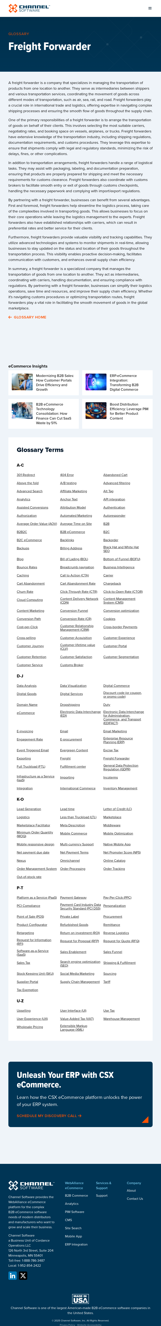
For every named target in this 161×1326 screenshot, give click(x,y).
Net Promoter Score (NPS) (122, 852)
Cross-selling (26, 638)
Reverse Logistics (116, 933)
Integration (25, 788)
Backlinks (67, 540)
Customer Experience (119, 638)
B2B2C (22, 532)
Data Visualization (73, 686)
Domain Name (27, 705)
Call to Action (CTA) (74, 575)
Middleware (112, 825)
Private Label (69, 917)
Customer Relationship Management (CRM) (76, 628)
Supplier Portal (27, 982)
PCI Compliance (28, 906)
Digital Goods (26, 694)
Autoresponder (114, 516)
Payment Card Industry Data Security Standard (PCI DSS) (80, 906)
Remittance (111, 925)
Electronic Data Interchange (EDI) (80, 714)
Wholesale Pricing (30, 1027)
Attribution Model (73, 507)
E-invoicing (25, 731)
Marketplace (112, 817)
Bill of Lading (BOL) (74, 559)
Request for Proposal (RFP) (79, 941)
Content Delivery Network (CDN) (79, 600)
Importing (67, 777)
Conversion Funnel (74, 611)
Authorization (27, 516)
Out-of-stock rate (29, 877)
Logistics (23, 817)
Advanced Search (30, 491)
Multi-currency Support (77, 844)
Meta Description (72, 825)
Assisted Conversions (32, 507)
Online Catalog (114, 861)
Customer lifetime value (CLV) (77, 647)
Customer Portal (115, 646)
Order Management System (37, 869)
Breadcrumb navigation (77, 567)
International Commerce (78, 788)
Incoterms (110, 777)
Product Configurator (32, 925)
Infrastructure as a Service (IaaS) (36, 778)
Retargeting (25, 933)
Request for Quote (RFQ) (121, 941)
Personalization (114, 906)
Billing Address (71, 548)
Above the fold (28, 483)
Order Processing (72, 869)
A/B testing (68, 483)
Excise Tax (110, 750)
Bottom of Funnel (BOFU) (121, 559)
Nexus (21, 861)
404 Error (67, 475)
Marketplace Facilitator (33, 825)
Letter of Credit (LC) (117, 809)
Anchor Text (69, 499)
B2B (106, 524)
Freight (65, 758)
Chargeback (112, 583)
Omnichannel (70, 861)
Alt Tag (108, 491)
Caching (23, 575)
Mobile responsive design (35, 844)
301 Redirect (26, 475)
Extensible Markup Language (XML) (73, 1028)
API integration (114, 499)
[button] (150, 8)
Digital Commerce (116, 686)
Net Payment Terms (74, 852)
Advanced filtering (116, 483)
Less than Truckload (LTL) (78, 817)
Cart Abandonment (31, 583)
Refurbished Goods (74, 925)
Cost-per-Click (27, 627)
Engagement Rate (30, 739)
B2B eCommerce (72, 532)
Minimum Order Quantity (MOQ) (35, 834)
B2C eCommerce (29, 540)
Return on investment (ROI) (80, 933)
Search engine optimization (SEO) (80, 963)
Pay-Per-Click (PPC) (117, 898)
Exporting (24, 758)
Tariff (106, 982)
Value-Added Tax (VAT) (77, 1019)
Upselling (24, 1011)
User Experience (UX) (32, 1019)
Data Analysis (26, 686)
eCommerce (26, 713)
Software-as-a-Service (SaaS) (33, 953)
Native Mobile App (117, 844)
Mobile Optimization (118, 833)
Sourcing (109, 974)
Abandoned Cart (115, 475)
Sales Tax (23, 963)
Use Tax (109, 1011)
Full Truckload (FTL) (31, 767)
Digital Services (71, 694)
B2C (106, 532)
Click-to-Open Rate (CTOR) (123, 592)
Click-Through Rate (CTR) (78, 592)
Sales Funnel (112, 952)
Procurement (112, 917)
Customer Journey (30, 646)
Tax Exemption (27, 990)
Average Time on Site (76, 524)
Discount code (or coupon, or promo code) (122, 695)
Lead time (67, 809)
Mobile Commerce (73, 833)
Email (64, 731)
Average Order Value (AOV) (37, 524)
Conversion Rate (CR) (75, 619)
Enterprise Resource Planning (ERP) (118, 740)
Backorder (110, 540)
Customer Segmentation (121, 657)
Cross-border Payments (120, 627)
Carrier (108, 575)
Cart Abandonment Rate (78, 583)
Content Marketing (30, 611)
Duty (106, 705)
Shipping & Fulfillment (119, 963)
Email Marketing (115, 731)
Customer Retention (31, 657)
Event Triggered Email (33, 750)
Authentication (114, 507)
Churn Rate (25, 592)
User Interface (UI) (73, 1011)
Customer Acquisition (76, 638)
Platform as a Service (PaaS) (37, 898)
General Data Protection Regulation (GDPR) (120, 767)
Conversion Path (29, 619)
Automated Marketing (76, 516)
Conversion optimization (121, 611)
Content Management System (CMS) (119, 600)
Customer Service (30, 665)
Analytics (23, 499)
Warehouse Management (121, 1019)
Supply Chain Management (80, 982)
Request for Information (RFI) (34, 942)
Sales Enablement (73, 952)
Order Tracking (114, 869)
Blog (20, 559)
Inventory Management (120, 788)
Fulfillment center (73, 767)
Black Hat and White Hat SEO (121, 549)
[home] (29, 8)
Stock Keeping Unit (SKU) (35, 974)
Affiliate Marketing (73, 491)
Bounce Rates (27, 567)
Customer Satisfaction (76, 657)
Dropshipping (70, 705)
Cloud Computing (30, 600)
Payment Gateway (73, 898)
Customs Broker (71, 665)
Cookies (109, 619)
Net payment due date (33, 852)
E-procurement (71, 739)
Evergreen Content (74, 750)
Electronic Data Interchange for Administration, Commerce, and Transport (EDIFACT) (123, 717)
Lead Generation (29, 809)
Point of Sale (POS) (30, 917)
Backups (23, 548)
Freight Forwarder (116, 758)
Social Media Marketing (77, 974)
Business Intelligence (119, 567)
